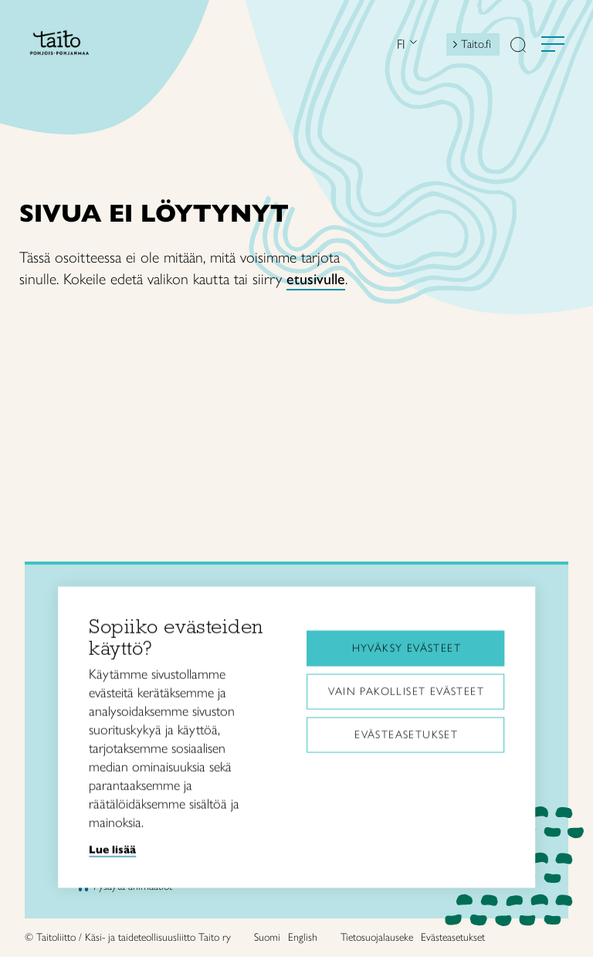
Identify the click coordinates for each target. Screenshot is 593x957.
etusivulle (315, 279)
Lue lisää (112, 847)
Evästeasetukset (406, 732)
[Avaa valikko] (552, 44)
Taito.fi (476, 44)
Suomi (267, 937)
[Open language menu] (411, 43)
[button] (518, 46)
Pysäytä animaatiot (132, 886)
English (302, 937)
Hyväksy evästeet (406, 646)
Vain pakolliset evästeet (406, 689)
